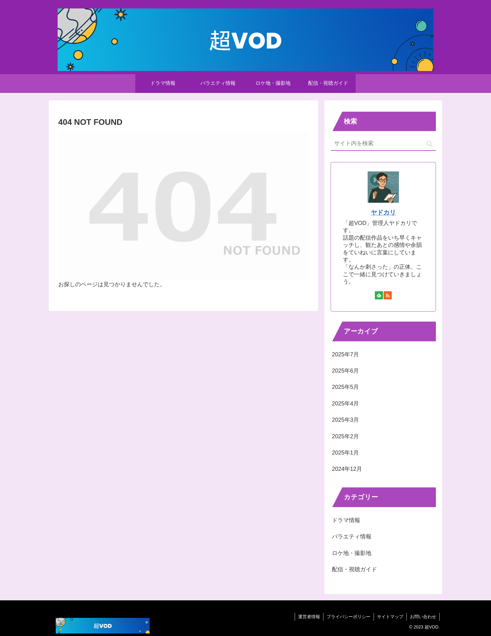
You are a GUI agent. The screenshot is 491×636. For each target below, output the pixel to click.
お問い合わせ (423, 616)
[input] (383, 144)
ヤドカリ (383, 212)
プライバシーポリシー (348, 616)
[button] (429, 143)
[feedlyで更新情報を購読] (379, 295)
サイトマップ (390, 616)
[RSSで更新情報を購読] (388, 295)
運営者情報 (309, 616)
